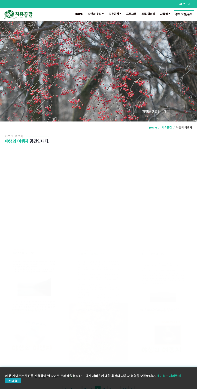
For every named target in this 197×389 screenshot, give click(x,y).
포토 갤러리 (148, 14)
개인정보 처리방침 (169, 378)
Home (79, 14)
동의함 (13, 384)
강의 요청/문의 (183, 14)
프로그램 (131, 14)
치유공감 (114, 14)
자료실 (164, 14)
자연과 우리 (94, 14)
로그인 (184, 4)
